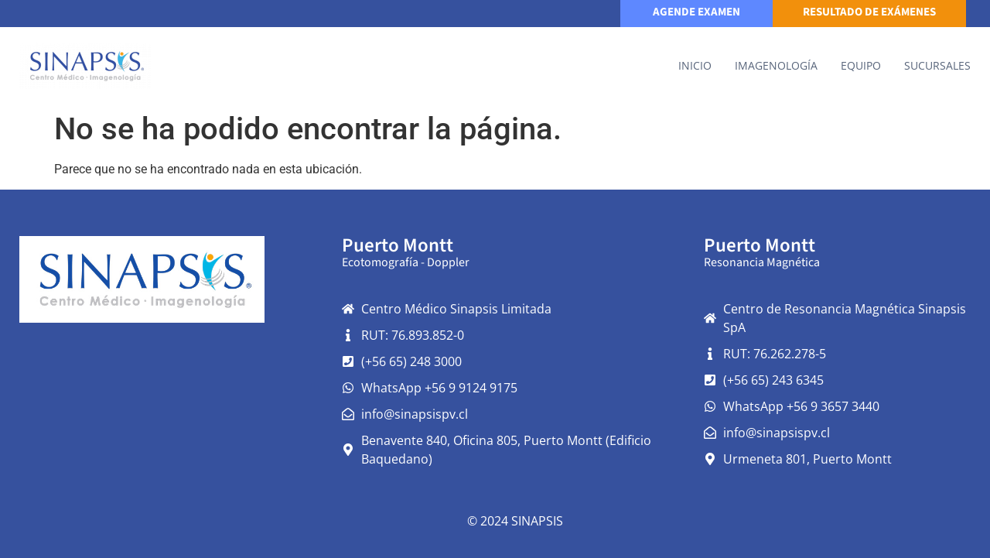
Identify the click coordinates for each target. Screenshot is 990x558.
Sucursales (937, 65)
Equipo (861, 65)
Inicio (695, 65)
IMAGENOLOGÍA (776, 65)
